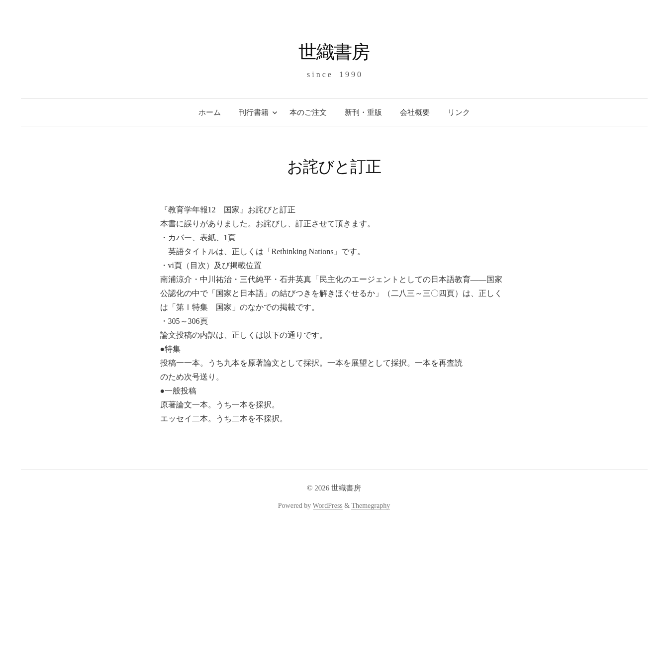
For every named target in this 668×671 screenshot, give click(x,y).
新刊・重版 (363, 112)
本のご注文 (308, 112)
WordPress (328, 505)
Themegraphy (370, 505)
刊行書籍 (254, 112)
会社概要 (415, 112)
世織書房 (334, 52)
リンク (459, 112)
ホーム (209, 112)
